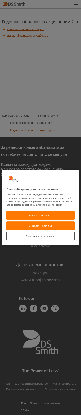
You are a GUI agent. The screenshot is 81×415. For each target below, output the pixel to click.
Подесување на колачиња (40, 236)
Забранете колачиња (40, 215)
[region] (40, 207)
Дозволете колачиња (40, 225)
